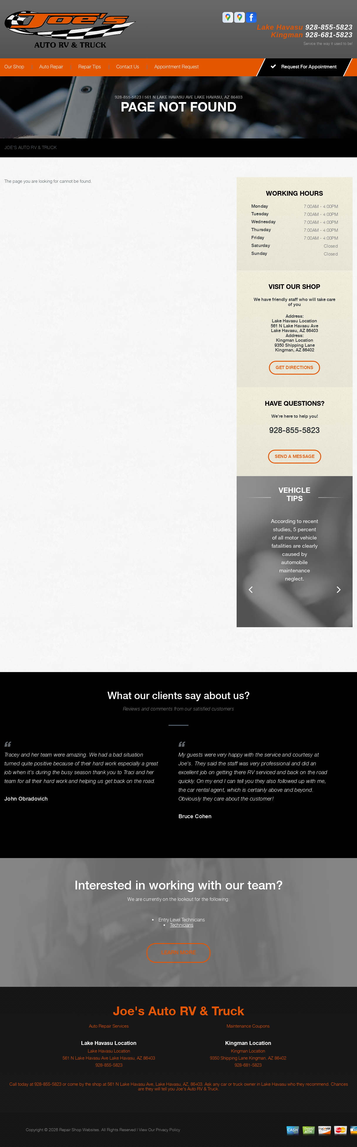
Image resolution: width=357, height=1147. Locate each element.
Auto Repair (51, 67)
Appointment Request (176, 67)
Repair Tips (89, 67)
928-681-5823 (248, 1065)
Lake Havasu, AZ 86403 (218, 97)
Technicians (181, 925)
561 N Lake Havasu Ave (168, 97)
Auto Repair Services (109, 1025)
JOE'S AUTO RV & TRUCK (30, 147)
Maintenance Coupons (248, 1025)
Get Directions (294, 367)
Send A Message (294, 456)
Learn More (178, 952)
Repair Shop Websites (79, 1129)
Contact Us (127, 67)
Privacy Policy (168, 1129)
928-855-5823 (329, 27)
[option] (295, 555)
